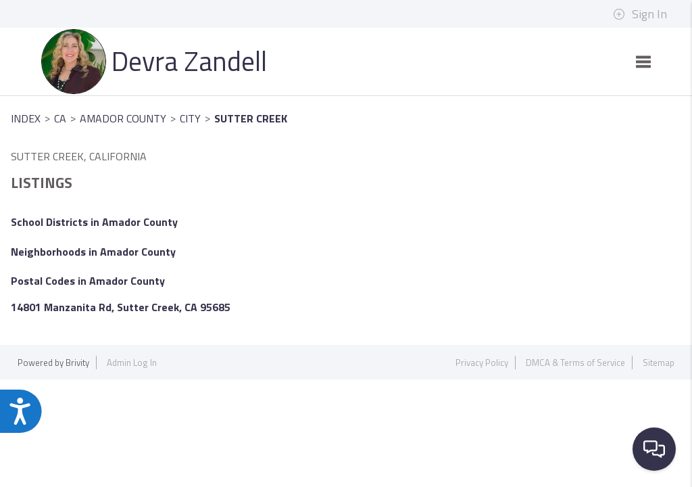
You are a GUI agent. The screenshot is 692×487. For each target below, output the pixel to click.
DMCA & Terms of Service (575, 362)
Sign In (640, 14)
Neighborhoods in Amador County (93, 252)
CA (60, 118)
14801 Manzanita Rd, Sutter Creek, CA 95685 (120, 307)
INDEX (26, 118)
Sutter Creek (250, 118)
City (190, 118)
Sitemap (658, 362)
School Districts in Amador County (94, 222)
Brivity (77, 362)
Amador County (123, 118)
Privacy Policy (481, 362)
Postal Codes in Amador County (88, 281)
